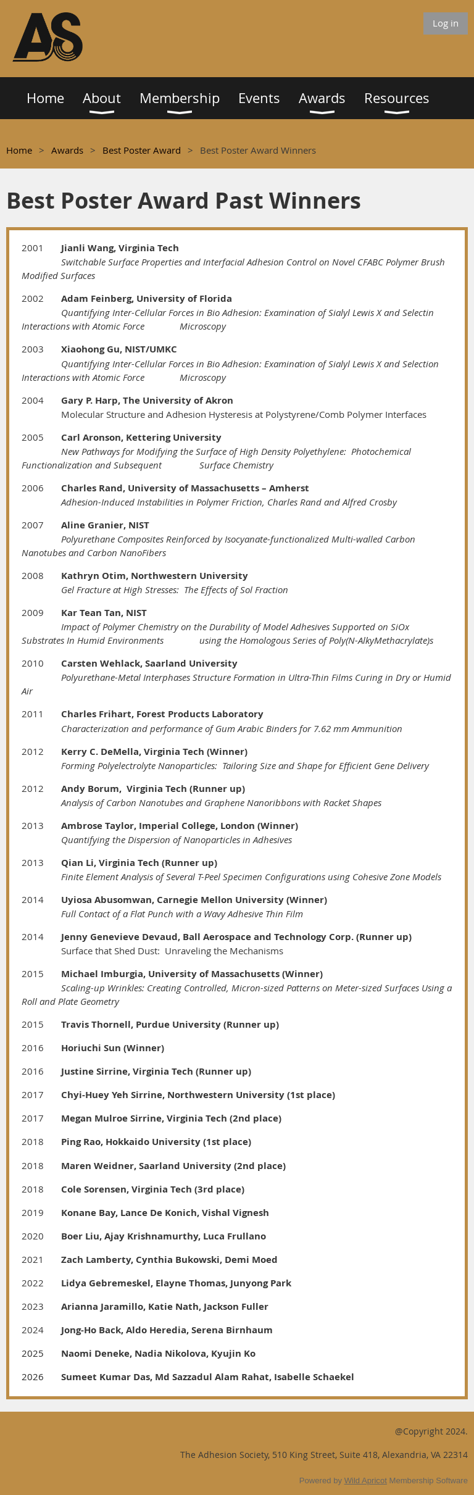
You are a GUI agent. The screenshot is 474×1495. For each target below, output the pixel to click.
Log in (446, 23)
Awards (67, 150)
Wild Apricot (365, 1480)
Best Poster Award (141, 150)
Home (19, 150)
